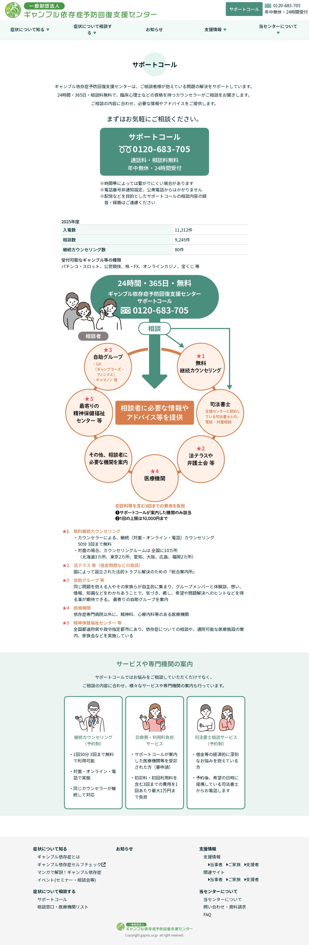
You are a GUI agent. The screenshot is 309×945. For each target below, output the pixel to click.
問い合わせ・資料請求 (224, 906)
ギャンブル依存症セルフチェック (71, 864)
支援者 (251, 864)
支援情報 (214, 29)
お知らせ (154, 29)
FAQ (207, 914)
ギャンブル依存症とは (58, 856)
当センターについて (278, 29)
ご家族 (233, 864)
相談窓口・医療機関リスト (63, 906)
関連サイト (214, 872)
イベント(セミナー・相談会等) (66, 880)
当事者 (215, 864)
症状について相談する (93, 29)
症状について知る (29, 29)
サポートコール (244, 9)
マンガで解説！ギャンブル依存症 (69, 872)
